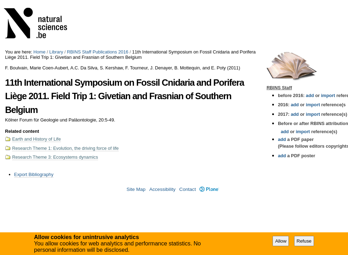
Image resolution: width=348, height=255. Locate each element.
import (327, 95)
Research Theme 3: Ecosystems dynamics (55, 157)
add (310, 95)
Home (39, 52)
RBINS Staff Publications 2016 (97, 52)
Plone (209, 189)
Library (56, 52)
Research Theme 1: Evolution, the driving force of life (65, 148)
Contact (187, 189)
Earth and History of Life (36, 139)
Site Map (136, 189)
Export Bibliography (34, 174)
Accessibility (162, 189)
